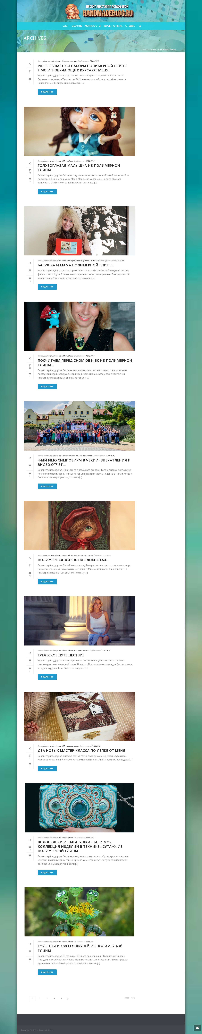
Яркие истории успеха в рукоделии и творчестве (83, 260)
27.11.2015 (109, 455)
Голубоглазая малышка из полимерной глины (79, 167)
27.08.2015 (90, 837)
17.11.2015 (106, 555)
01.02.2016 (119, 260)
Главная (145, 50)
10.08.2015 (90, 941)
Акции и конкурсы (70, 61)
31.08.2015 (96, 746)
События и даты (86, 455)
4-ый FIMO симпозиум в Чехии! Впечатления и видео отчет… (84, 462)
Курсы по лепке (113, 25)
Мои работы (93, 25)
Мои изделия (68, 161)
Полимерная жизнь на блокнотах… (73, 559)
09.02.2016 (90, 161)
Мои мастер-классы (82, 555)
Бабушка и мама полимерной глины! (76, 265)
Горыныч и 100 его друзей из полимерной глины (80, 948)
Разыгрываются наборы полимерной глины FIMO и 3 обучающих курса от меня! (82, 67)
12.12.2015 (90, 356)
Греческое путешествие (61, 655)
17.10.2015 (106, 650)
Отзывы (130, 25)
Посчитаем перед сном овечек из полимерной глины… (85, 362)
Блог (66, 25)
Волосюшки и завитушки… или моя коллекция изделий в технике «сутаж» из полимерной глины (80, 846)
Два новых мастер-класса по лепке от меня (81, 750)
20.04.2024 (94, 61)
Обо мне (77, 25)
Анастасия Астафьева (52, 61)
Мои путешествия (70, 455)
